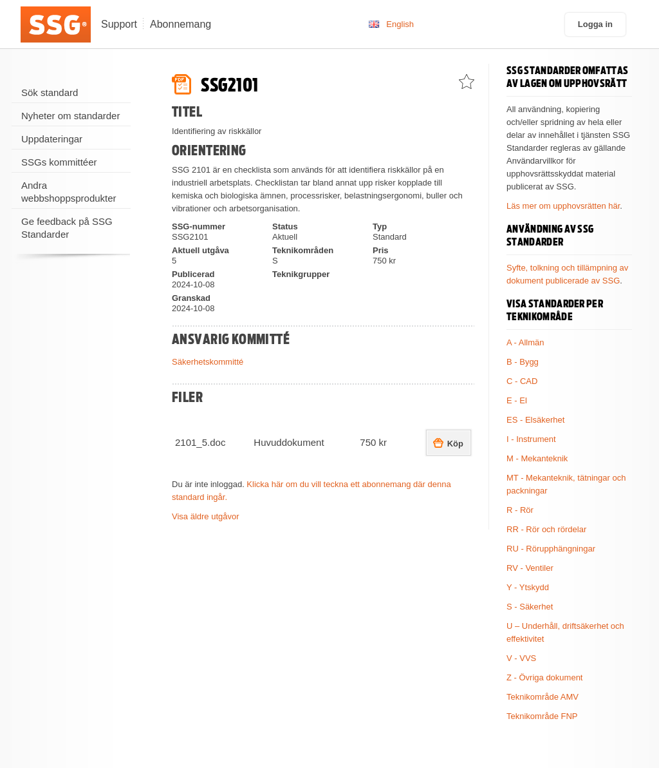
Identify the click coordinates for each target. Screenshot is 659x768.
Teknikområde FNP (542, 716)
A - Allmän (525, 342)
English (400, 24)
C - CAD (521, 381)
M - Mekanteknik (537, 458)
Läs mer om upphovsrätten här (563, 206)
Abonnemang (180, 24)
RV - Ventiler (529, 568)
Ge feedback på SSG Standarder (67, 228)
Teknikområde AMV (542, 697)
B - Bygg (522, 362)
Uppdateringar (51, 138)
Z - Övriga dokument (544, 677)
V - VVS (521, 658)
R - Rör (520, 510)
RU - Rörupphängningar (550, 548)
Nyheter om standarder (70, 115)
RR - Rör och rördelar (546, 529)
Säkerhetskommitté (207, 362)
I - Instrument (531, 439)
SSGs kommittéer (59, 162)
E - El (516, 400)
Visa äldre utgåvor (205, 516)
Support (119, 24)
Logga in (595, 24)
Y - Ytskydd (527, 587)
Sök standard (49, 92)
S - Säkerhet (529, 606)
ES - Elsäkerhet (535, 420)
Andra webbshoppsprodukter (68, 192)
